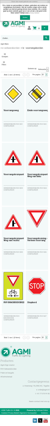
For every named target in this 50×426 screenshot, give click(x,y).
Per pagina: (37, 75)
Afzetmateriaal (6, 377)
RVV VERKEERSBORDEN (10, 48)
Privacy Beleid (13, 413)
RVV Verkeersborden (9, 369)
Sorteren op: (32, 69)
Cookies (4, 413)
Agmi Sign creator (8, 365)
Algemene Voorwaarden (28, 413)
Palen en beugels (7, 373)
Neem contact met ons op (39, 401)
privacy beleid (34, 13)
